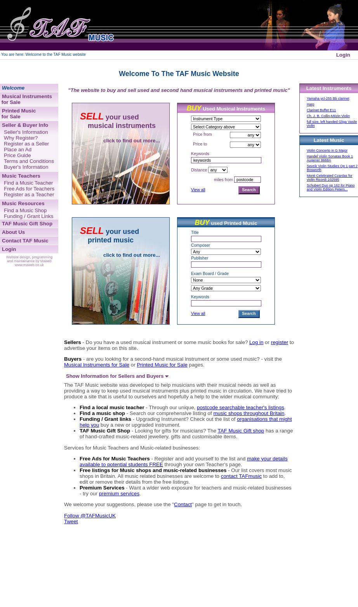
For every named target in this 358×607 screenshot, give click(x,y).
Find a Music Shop (25, 210)
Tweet (71, 521)
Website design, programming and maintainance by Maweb (29, 259)
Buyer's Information (26, 167)
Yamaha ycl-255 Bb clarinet (328, 98)
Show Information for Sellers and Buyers (117, 376)
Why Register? (21, 138)
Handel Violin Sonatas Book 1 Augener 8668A (330, 158)
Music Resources (23, 203)
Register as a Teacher (29, 194)
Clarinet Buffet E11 (321, 110)
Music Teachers (21, 176)
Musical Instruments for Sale (96, 365)
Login (343, 55)
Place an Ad (17, 149)
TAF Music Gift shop (241, 431)
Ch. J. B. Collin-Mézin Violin (328, 116)
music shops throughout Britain (248, 413)
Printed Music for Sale (162, 365)
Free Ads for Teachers (29, 189)
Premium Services (102, 488)
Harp (311, 104)
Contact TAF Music (25, 241)
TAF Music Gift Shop (105, 431)
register (279, 342)
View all (198, 189)
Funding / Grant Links (28, 216)
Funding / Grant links (105, 419)
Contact (183, 504)
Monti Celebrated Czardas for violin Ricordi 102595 (330, 178)
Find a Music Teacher (28, 183)
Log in (256, 342)
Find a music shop (102, 413)
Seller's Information (26, 132)
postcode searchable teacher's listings (240, 407)
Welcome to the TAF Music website (55, 54)
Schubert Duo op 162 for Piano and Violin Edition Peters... (331, 187)
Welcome (13, 88)
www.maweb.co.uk (29, 265)
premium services (119, 493)
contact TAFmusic (241, 476)
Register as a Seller (26, 144)
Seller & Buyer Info (25, 125)
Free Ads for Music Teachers (115, 459)
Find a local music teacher (112, 407)
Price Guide (17, 155)
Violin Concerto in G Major (327, 150)
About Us (13, 232)
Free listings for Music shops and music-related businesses (153, 470)
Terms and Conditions (29, 161)
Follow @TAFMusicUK (90, 516)
